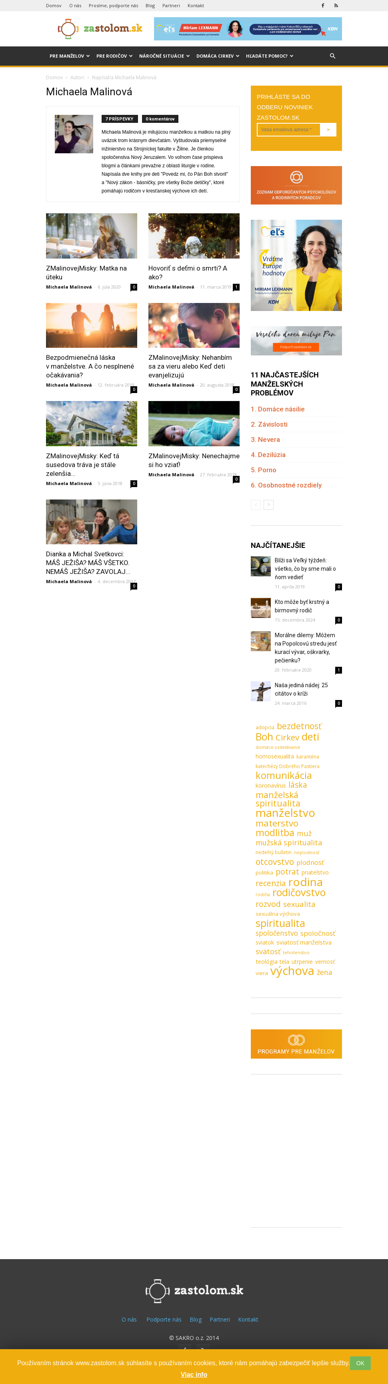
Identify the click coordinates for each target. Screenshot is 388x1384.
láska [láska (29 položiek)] (297, 785)
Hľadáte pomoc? (270, 56)
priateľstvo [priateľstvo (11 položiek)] (315, 872)
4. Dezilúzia (268, 455)
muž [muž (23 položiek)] (304, 833)
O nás (75, 5)
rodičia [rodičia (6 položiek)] (263, 894)
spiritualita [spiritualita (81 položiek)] (280, 923)
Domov (54, 5)
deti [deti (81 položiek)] (310, 736)
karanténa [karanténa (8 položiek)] (307, 756)
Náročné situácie (164, 56)
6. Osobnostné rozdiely (286, 485)
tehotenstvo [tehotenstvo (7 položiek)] (296, 952)
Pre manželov (70, 56)
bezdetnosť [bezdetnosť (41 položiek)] (299, 726)
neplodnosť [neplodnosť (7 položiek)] (306, 852)
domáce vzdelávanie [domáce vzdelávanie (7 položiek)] (278, 747)
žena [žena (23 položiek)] (324, 972)
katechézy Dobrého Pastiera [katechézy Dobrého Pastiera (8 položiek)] (288, 766)
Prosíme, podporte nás (113, 5)
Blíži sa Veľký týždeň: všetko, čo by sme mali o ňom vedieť (305, 568)
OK (360, 1363)
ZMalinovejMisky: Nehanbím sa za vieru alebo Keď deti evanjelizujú (190, 366)
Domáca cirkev (218, 56)
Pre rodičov (114, 56)
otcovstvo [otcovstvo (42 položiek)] (275, 861)
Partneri (171, 5)
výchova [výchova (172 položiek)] (292, 971)
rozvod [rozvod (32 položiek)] (268, 904)
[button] (332, 56)
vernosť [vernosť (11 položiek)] (325, 961)
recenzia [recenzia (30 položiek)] (271, 883)
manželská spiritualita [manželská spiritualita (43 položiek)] (278, 798)
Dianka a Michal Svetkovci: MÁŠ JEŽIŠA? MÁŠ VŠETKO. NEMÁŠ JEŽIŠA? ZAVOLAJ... (88, 563)
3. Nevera (265, 439)
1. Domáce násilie (278, 409)
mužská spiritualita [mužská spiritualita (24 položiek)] (289, 842)
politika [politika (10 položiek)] (264, 872)
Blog (150, 5)
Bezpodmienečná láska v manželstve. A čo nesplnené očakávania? (90, 366)
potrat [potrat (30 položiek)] (287, 871)
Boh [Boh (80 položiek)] (264, 736)
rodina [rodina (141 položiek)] (305, 882)
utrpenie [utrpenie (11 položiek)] (302, 961)
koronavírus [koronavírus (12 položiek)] (271, 785)
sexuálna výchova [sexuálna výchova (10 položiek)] (278, 913)
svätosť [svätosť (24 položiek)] (268, 951)
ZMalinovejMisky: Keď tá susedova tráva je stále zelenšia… (82, 464)
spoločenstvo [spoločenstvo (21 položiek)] (277, 933)
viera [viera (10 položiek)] (262, 973)
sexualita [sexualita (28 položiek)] (299, 904)
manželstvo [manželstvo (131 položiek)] (285, 812)
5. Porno (263, 470)
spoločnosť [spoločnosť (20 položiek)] (317, 933)
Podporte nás (164, 1319)
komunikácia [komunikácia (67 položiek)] (284, 775)
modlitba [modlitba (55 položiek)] (275, 832)
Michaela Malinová (69, 287)
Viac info (194, 1374)
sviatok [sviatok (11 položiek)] (265, 942)
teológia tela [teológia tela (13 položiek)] (272, 961)
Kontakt (196, 5)
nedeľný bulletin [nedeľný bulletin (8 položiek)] (274, 852)
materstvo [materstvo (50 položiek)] (277, 823)
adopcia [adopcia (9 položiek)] (265, 727)
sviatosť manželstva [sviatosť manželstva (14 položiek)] (304, 942)
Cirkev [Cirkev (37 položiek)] (287, 737)
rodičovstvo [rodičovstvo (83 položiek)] (299, 892)
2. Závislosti (269, 424)
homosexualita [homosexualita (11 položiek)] (275, 756)
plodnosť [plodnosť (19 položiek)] (310, 862)
